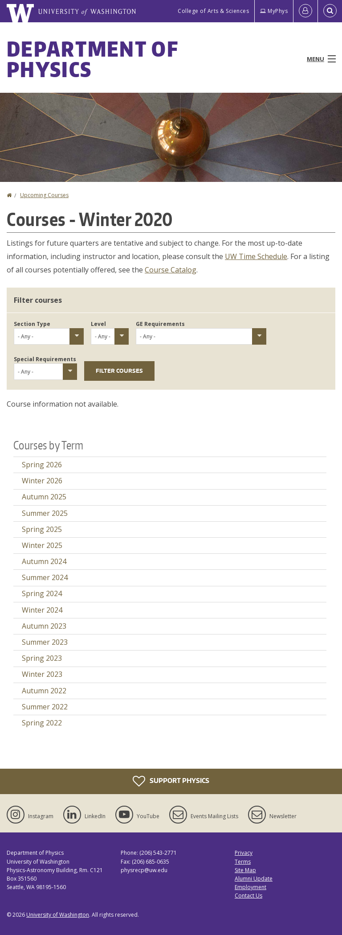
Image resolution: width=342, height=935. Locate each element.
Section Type (32, 324)
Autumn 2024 (44, 561)
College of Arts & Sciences (213, 11)
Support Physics (171, 781)
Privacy (243, 853)
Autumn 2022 (44, 691)
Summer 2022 (45, 707)
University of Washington (57, 915)
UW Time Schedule (256, 256)
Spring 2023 (42, 658)
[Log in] (305, 11)
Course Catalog (170, 270)
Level (98, 324)
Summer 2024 (45, 577)
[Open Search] (330, 11)
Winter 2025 (42, 545)
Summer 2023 (45, 642)
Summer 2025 (45, 513)
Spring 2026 (42, 465)
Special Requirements (45, 359)
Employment (250, 887)
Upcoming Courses (44, 195)
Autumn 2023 (44, 626)
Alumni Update (254, 878)
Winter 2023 (42, 674)
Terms (243, 861)
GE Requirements (160, 324)
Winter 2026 (42, 481)
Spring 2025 (42, 529)
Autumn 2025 (44, 497)
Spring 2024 (42, 593)
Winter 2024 (42, 610)
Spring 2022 (42, 723)
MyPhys (274, 11)
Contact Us (248, 895)
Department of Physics (92, 58)
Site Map (245, 870)
